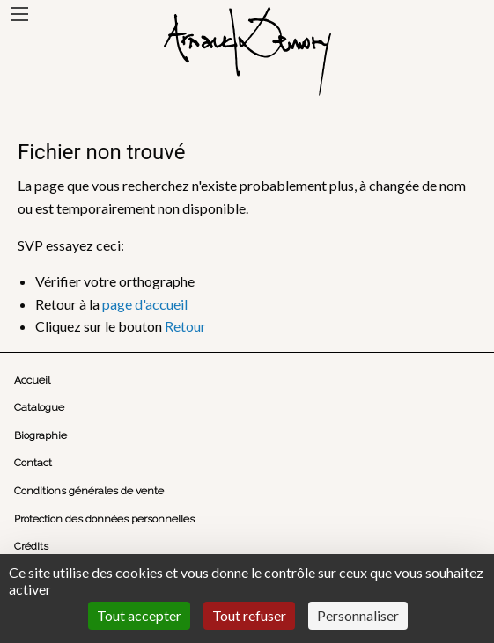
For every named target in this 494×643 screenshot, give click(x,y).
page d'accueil (145, 304)
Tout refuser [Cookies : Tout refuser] (249, 615)
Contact (33, 463)
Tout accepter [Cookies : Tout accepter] (139, 615)
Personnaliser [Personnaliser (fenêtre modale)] (358, 615)
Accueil (32, 380)
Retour (185, 326)
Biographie (40, 435)
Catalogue (39, 407)
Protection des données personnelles (104, 519)
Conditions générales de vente (89, 491)
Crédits (31, 546)
